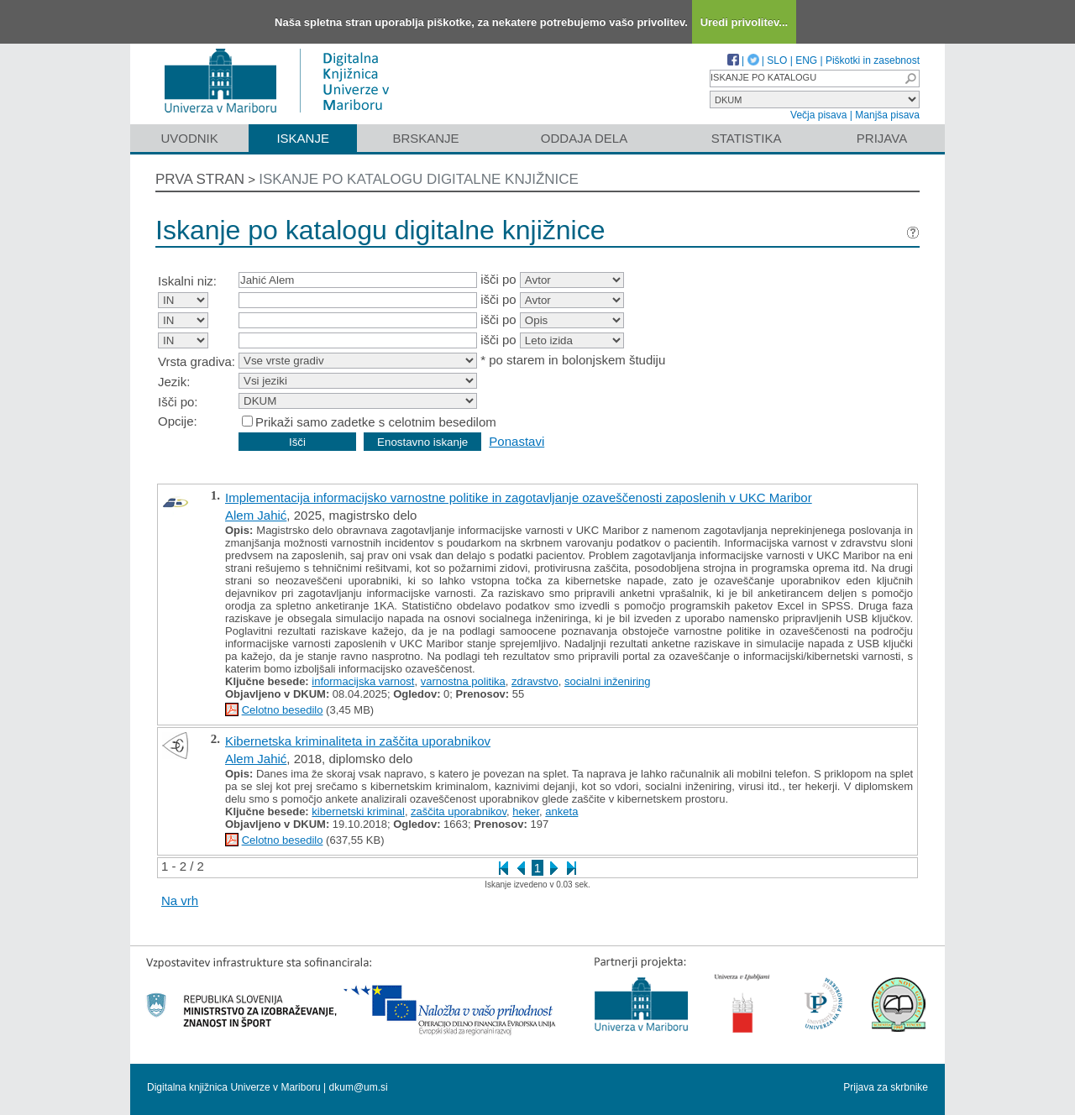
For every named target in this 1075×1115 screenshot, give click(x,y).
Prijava (882, 138)
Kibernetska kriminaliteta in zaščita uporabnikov (357, 741)
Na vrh (179, 900)
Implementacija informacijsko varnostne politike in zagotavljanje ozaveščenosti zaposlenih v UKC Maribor (518, 497)
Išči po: (178, 402)
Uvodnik (189, 138)
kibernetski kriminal (358, 811)
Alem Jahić (255, 515)
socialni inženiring (607, 681)
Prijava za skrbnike (885, 1087)
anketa (561, 811)
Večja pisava (818, 115)
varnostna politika (463, 681)
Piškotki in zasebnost (873, 60)
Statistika (746, 138)
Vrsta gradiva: (196, 361)
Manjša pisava (887, 115)
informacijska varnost (363, 681)
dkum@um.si (358, 1087)
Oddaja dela (584, 138)
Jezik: (174, 381)
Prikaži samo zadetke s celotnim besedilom (375, 422)
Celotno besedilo (282, 710)
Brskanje (425, 138)
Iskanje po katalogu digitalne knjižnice (419, 179)
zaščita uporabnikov (458, 811)
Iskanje (302, 138)
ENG (806, 60)
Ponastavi (516, 441)
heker (525, 811)
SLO (777, 60)
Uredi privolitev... (744, 22)
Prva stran (199, 179)
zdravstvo (534, 681)
